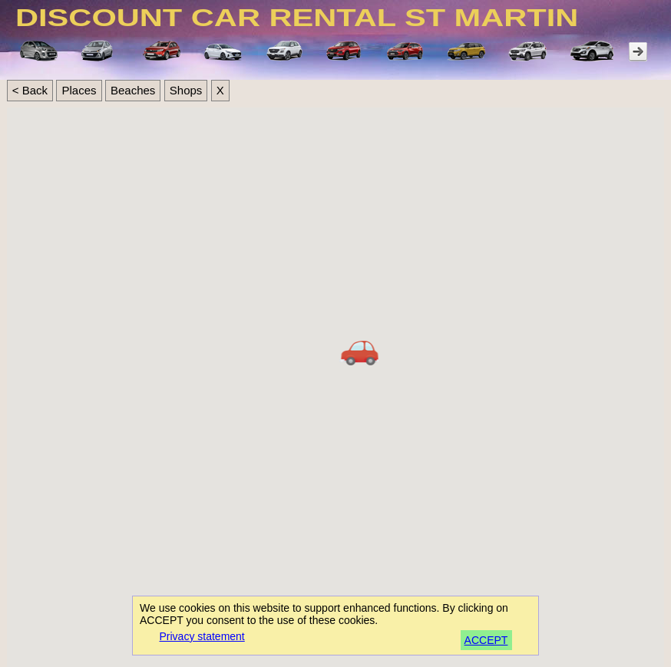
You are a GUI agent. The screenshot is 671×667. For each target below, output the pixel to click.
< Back (30, 90)
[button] (359, 354)
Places (78, 90)
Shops (186, 90)
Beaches (133, 90)
